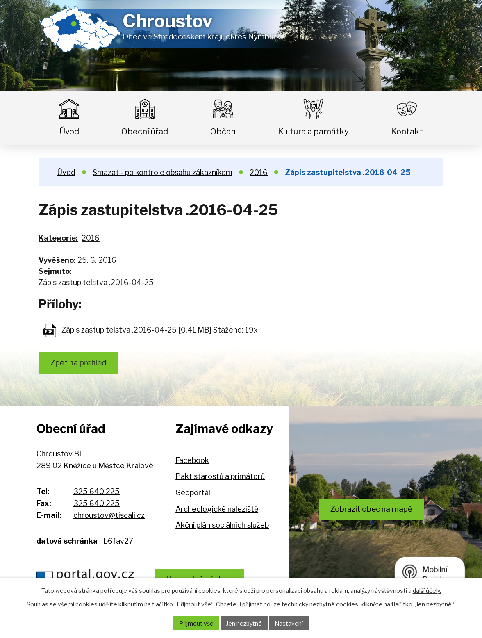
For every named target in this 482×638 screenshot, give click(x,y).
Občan (223, 132)
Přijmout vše (196, 623)
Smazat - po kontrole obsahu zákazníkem (162, 172)
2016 (259, 172)
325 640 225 (96, 491)
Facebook (192, 460)
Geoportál (192, 492)
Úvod (69, 132)
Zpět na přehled (78, 362)
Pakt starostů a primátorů (220, 476)
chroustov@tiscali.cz (109, 515)
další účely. (427, 590)
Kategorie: (58, 238)
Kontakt (407, 132)
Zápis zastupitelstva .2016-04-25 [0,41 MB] (136, 329)
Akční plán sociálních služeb (222, 525)
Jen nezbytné (244, 623)
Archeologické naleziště (216, 509)
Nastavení (289, 623)
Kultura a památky (313, 132)
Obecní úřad (144, 132)
